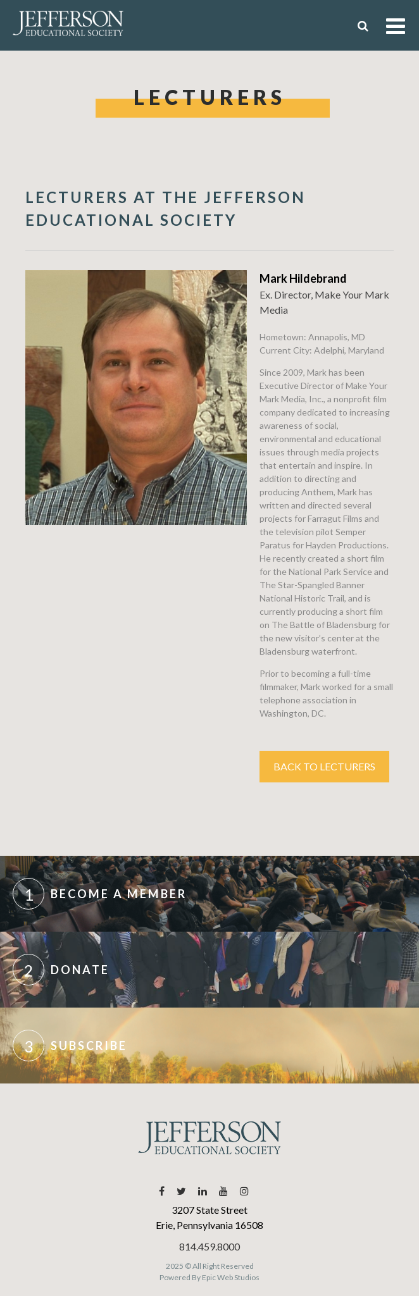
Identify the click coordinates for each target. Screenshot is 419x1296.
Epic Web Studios (231, 1277)
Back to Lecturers (324, 766)
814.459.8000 (209, 1246)
